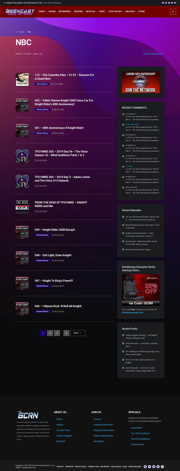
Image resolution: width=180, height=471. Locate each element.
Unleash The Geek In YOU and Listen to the (32, 3)
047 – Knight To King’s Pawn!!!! (54, 280)
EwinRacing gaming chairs (132, 312)
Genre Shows (42, 84)
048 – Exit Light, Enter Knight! (53, 255)
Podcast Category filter (154, 54)
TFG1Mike (129, 166)
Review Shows (42, 109)
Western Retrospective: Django (138, 249)
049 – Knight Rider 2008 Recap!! (55, 229)
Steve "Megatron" (132, 124)
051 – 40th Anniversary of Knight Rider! (59, 128)
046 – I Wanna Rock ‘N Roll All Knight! (58, 306)
